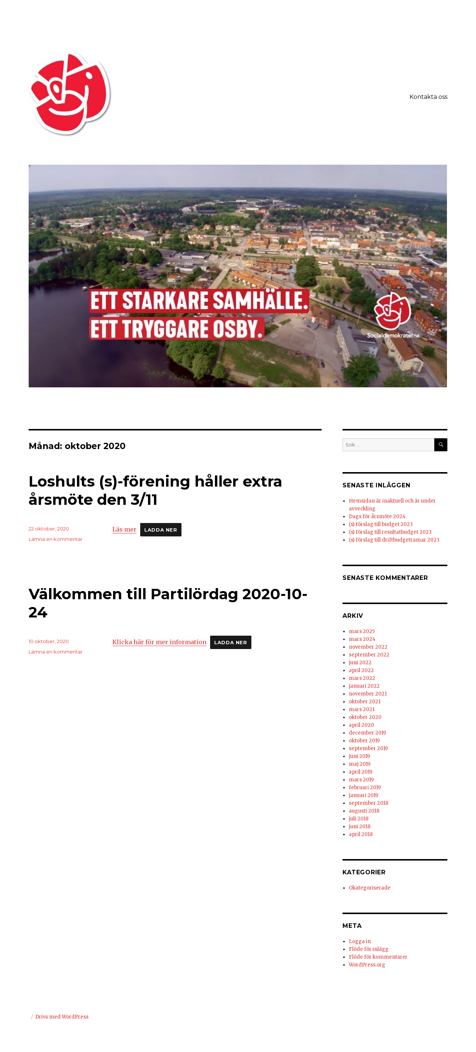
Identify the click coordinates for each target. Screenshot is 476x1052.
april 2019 (360, 772)
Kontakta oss (428, 96)
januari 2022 (364, 686)
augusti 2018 (364, 811)
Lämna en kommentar (56, 539)
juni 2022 (360, 662)
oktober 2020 (365, 717)
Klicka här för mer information (159, 642)
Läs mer (124, 529)
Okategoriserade (369, 888)
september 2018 (368, 803)
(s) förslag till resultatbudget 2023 (390, 532)
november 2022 (368, 647)
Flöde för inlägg (369, 949)
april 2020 (361, 725)
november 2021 (368, 694)
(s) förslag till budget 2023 (381, 524)
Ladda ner (160, 530)
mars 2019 (361, 780)
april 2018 (361, 834)
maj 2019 (359, 764)
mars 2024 (362, 639)
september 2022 (369, 655)
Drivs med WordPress (62, 1017)
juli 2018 (359, 819)
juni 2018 (359, 826)
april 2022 (361, 670)
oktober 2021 (364, 701)
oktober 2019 (364, 741)
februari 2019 (365, 787)
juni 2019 (359, 756)
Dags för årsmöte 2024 (377, 516)
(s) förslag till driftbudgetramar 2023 (394, 540)
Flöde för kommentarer (378, 957)
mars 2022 (362, 678)
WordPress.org (367, 965)
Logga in (360, 941)
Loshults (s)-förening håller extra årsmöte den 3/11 (155, 490)
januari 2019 (363, 795)
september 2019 (368, 748)
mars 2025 (362, 631)
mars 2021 (361, 709)
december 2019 (367, 733)
